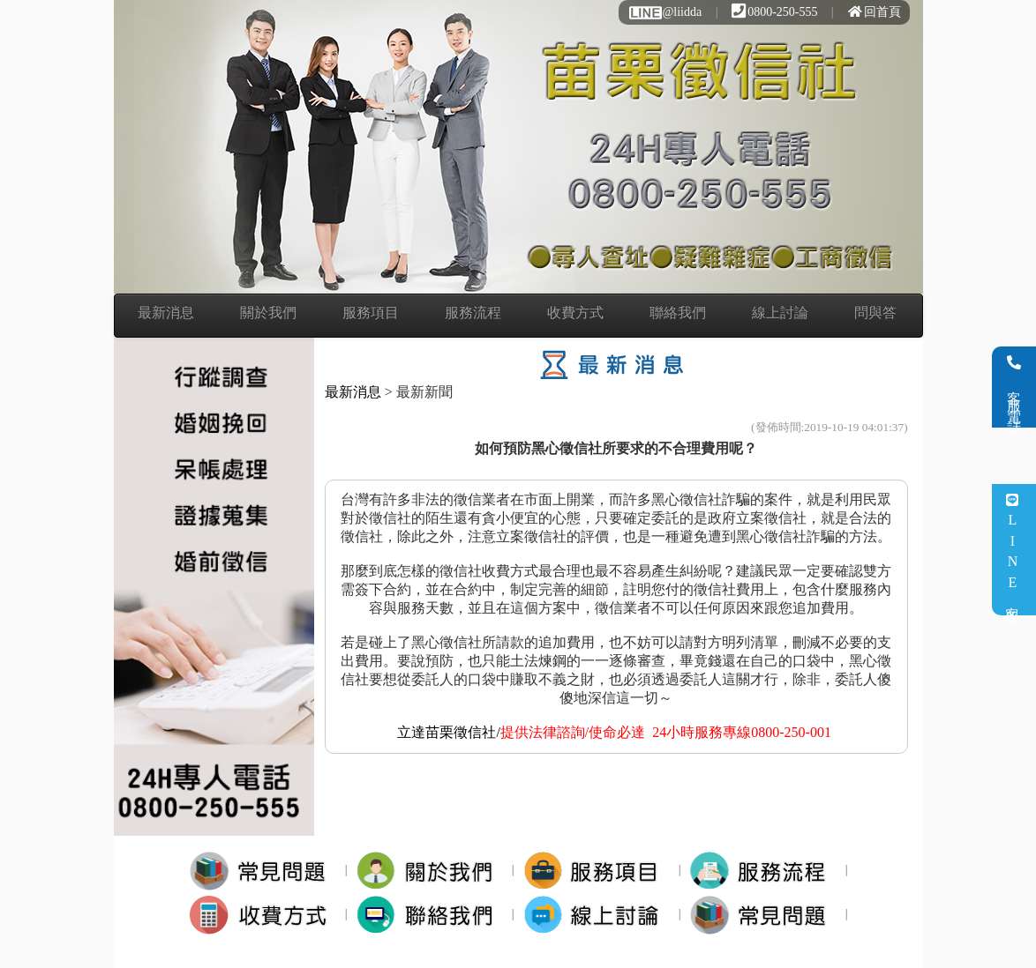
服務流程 (473, 312)
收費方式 (575, 312)
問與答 (875, 312)
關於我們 (268, 312)
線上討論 (780, 312)
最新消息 (166, 312)
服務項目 (370, 312)
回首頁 (874, 12)
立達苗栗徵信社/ (448, 732)
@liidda (664, 12)
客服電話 (1014, 387)
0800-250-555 (774, 12)
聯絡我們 (677, 312)
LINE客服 (1012, 550)
